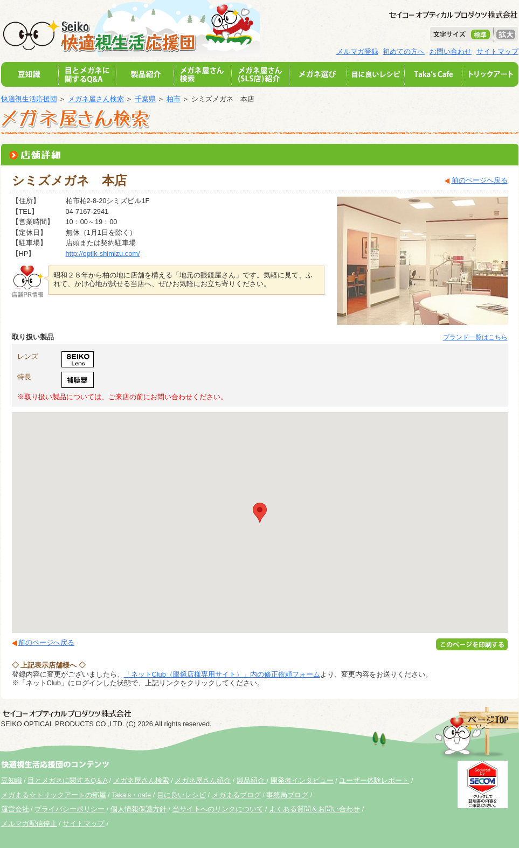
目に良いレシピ (181, 795)
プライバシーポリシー (69, 809)
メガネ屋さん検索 (96, 99)
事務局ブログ (287, 795)
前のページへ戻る (480, 180)
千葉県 (145, 99)
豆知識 (11, 780)
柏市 (174, 99)
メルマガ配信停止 (29, 823)
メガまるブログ (236, 795)
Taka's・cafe (131, 795)
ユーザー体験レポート (374, 780)
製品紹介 (252, 780)
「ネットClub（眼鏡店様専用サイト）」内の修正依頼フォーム (222, 674)
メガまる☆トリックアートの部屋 (53, 795)
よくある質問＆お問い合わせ (314, 809)
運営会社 (15, 809)
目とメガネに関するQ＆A (67, 780)
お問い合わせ (451, 51)
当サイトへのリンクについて (218, 809)
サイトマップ (497, 51)
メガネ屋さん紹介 (203, 780)
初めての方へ (404, 51)
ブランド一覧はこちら (475, 337)
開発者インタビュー (302, 780)
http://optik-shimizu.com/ (103, 253)
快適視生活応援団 (29, 99)
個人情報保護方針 (138, 809)
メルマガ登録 (357, 51)
